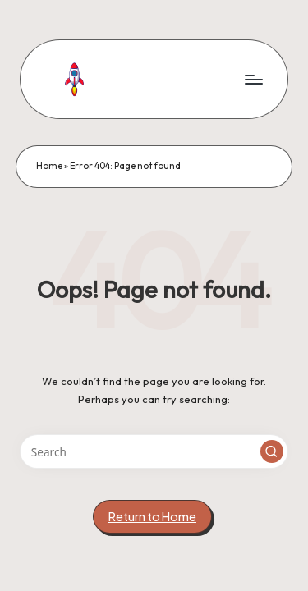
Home (49, 166)
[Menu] (253, 79)
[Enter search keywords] (154, 451)
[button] (271, 451)
